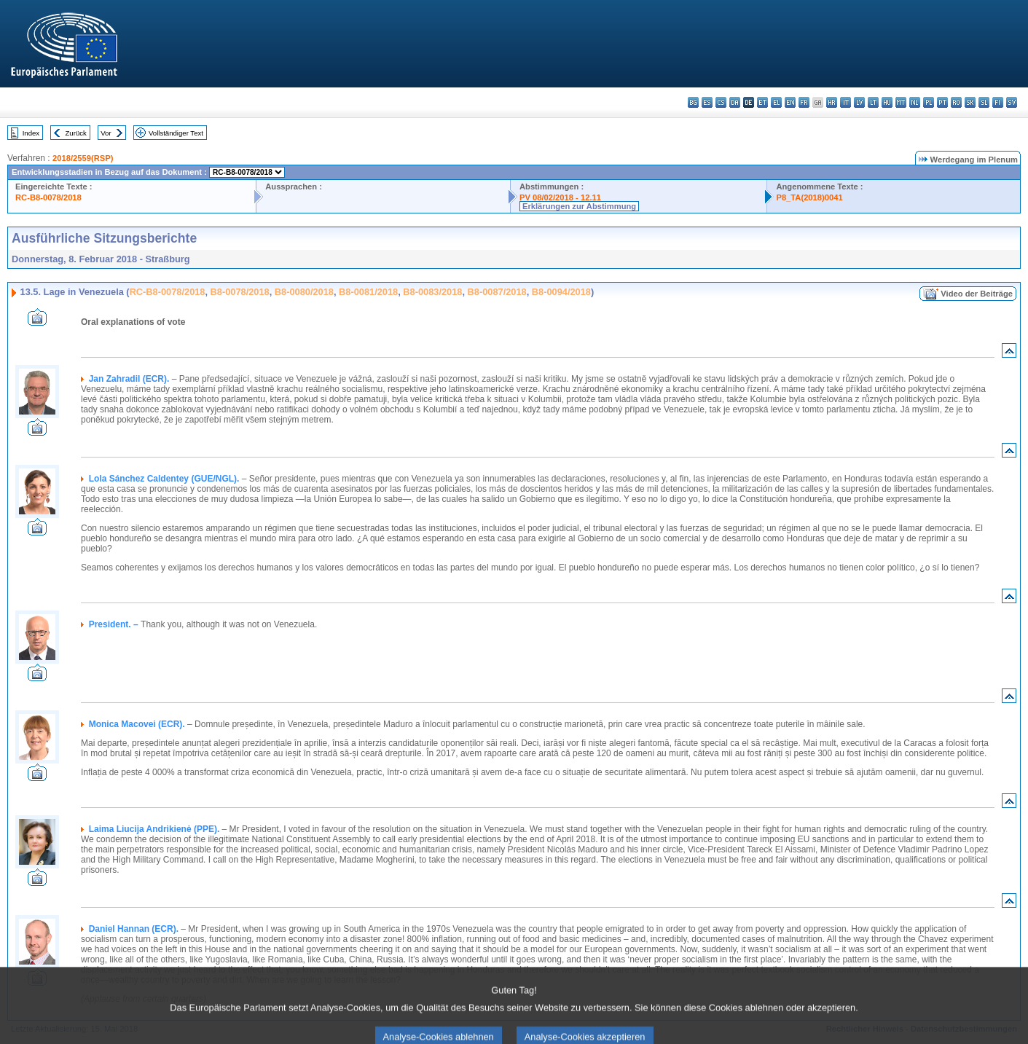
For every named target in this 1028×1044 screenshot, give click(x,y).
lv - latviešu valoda (859, 102)
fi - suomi (997, 102)
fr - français (804, 102)
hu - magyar (887, 102)
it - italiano (845, 102)
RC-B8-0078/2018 (48, 197)
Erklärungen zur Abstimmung (579, 206)
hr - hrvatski (831, 102)
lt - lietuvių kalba (873, 102)
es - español (707, 102)
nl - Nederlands (914, 102)
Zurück (76, 133)
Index (31, 133)
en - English (790, 102)
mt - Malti (900, 102)
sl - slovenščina (983, 102)
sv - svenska (1011, 102)
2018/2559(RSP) (82, 158)
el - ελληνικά (776, 102)
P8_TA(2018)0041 (809, 197)
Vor (106, 133)
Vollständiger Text (176, 133)
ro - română (956, 102)
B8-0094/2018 (561, 291)
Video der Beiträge (977, 293)
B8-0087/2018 (497, 291)
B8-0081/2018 (368, 291)
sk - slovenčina (970, 102)
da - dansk (734, 102)
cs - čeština (720, 102)
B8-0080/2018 (304, 291)
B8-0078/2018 (240, 291)
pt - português (942, 102)
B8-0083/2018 (432, 291)
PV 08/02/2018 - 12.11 (560, 197)
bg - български (693, 102)
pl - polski (928, 102)
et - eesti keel (762, 102)
